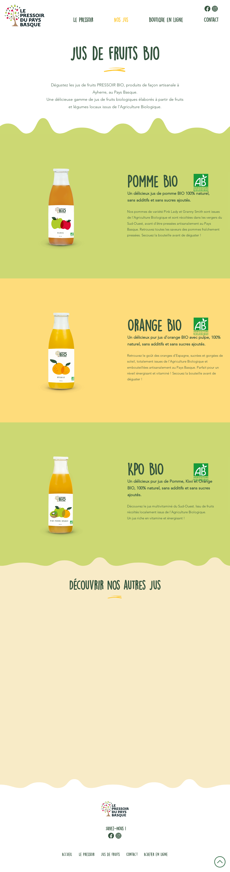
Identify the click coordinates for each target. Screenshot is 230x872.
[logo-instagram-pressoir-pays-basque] (215, 9)
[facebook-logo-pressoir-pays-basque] (207, 9)
